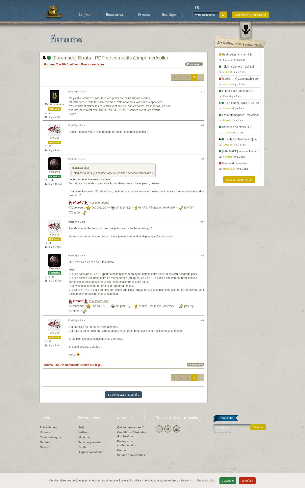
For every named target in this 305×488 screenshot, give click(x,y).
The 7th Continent (68, 64)
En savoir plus (206, 480)
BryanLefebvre (54, 104)
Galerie (44, 447)
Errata (83, 447)
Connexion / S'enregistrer (250, 14)
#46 (202, 320)
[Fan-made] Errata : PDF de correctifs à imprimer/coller (105, 57)
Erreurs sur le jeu (92, 64)
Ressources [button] (116, 15)
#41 (202, 91)
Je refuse (247, 480)
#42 (202, 125)
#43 (202, 159)
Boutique (169, 15)
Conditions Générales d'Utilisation (131, 434)
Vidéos (83, 432)
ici (148, 228)
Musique (84, 437)
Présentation (48, 427)
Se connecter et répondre (123, 394)
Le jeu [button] (86, 15)
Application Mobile (91, 452)
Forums (144, 15)
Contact (122, 450)
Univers (45, 432)
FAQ (81, 427)
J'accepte (228, 480)
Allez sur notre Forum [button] (239, 179)
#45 (202, 255)
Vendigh (54, 138)
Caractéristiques (51, 437)
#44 (202, 222)
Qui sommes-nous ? (130, 427)
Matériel (45, 442)
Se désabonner (223, 432)
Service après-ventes (131, 455)
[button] (198, 8)
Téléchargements (90, 442)
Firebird (54, 171)
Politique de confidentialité (126, 443)
